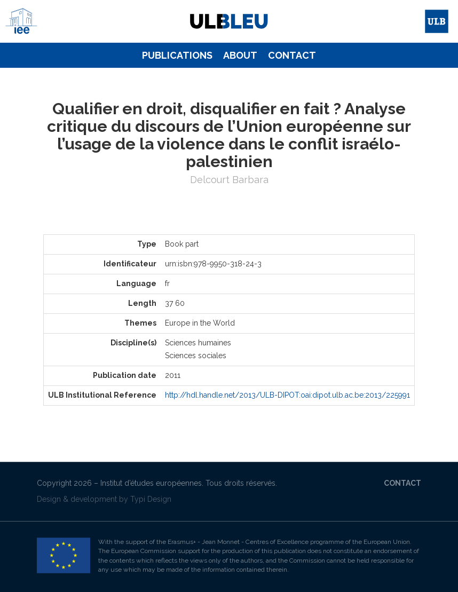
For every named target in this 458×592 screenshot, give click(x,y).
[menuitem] (177, 55)
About (240, 55)
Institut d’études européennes (151, 483)
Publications (177, 55)
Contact (292, 55)
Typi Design (150, 499)
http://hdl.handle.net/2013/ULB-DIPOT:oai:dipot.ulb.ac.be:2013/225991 (287, 395)
